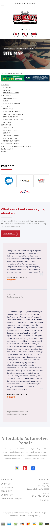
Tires (9, 294)
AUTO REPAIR (6, 95)
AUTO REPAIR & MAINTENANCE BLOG (16, 146)
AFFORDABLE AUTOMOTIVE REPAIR (18, 49)
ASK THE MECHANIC (11, 138)
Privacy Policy (34, 515)
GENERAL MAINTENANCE (13, 114)
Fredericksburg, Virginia (17, 414)
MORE (3, 151)
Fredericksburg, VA (15, 297)
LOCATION (7, 87)
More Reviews (10, 234)
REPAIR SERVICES (10, 98)
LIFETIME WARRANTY (11, 103)
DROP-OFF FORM (10, 130)
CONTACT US (8, 109)
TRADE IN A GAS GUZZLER (13, 119)
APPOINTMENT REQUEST (10, 143)
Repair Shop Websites (28, 513)
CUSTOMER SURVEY (11, 135)
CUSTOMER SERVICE (11, 93)
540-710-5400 (19, 449)
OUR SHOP (5, 85)
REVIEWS (6, 90)
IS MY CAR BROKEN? (11, 111)
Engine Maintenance (15, 411)
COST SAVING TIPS (10, 117)
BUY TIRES (7, 122)
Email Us (44, 500)
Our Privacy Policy (8, 149)
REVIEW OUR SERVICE (11, 141)
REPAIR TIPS (5, 106)
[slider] (11, 280)
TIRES (5, 101)
